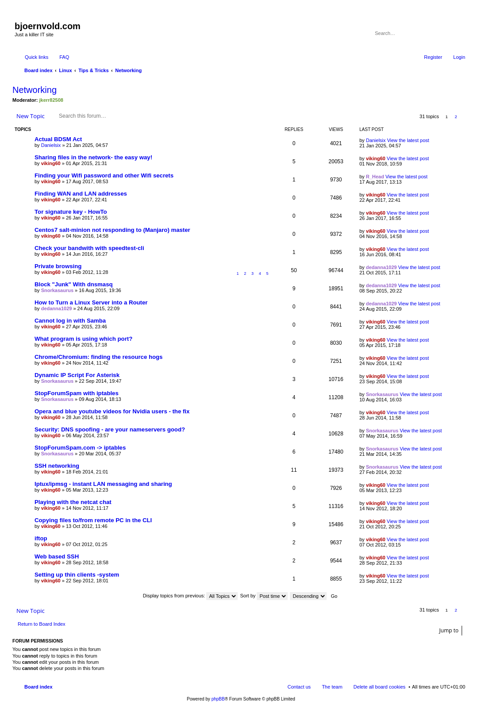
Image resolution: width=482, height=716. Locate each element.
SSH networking (57, 465)
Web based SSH (57, 556)
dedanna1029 (381, 267)
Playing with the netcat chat (73, 502)
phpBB (218, 699)
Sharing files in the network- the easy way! (93, 157)
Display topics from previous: (190, 595)
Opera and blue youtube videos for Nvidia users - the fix (112, 411)
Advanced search (459, 33)
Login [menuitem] (459, 57)
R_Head (375, 176)
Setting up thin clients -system (77, 574)
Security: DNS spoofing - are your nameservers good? (110, 429)
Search (446, 33)
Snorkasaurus (57, 290)
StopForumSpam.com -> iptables (80, 447)
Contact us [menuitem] (299, 686)
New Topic (30, 116)
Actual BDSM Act (58, 139)
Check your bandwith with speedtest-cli (89, 248)
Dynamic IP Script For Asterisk (77, 375)
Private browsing (58, 266)
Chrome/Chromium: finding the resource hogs (98, 357)
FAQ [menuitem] (64, 57)
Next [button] (465, 116)
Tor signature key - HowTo (71, 211)
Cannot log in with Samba (70, 320)
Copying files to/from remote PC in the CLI (93, 520)
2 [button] (456, 116)
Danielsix (51, 145)
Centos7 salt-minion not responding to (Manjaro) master (112, 230)
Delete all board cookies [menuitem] (379, 686)
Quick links (36, 57)
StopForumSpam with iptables (77, 393)
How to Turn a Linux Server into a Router (91, 302)
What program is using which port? (83, 338)
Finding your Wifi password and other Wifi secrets (104, 175)
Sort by (264, 595)
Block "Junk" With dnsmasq (74, 284)
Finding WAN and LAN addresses (81, 193)
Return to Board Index (42, 624)
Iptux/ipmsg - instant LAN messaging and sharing (103, 484)
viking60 (51, 163)
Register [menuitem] (433, 57)
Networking (34, 90)
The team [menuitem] (332, 686)
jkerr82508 (51, 100)
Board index (38, 686)
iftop (41, 538)
